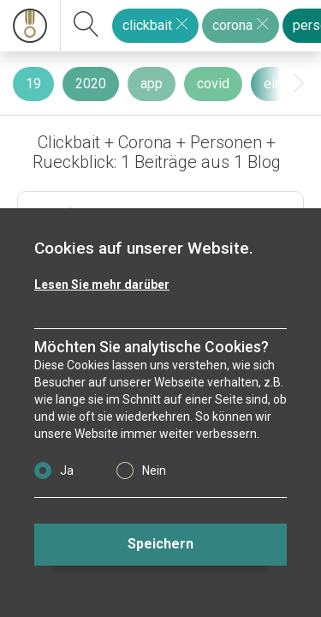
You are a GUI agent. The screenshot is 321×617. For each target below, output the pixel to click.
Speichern (160, 544)
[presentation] (298, 83)
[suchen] (86, 25)
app (151, 83)
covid (213, 83)
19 (33, 83)
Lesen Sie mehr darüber (101, 284)
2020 (90, 83)
